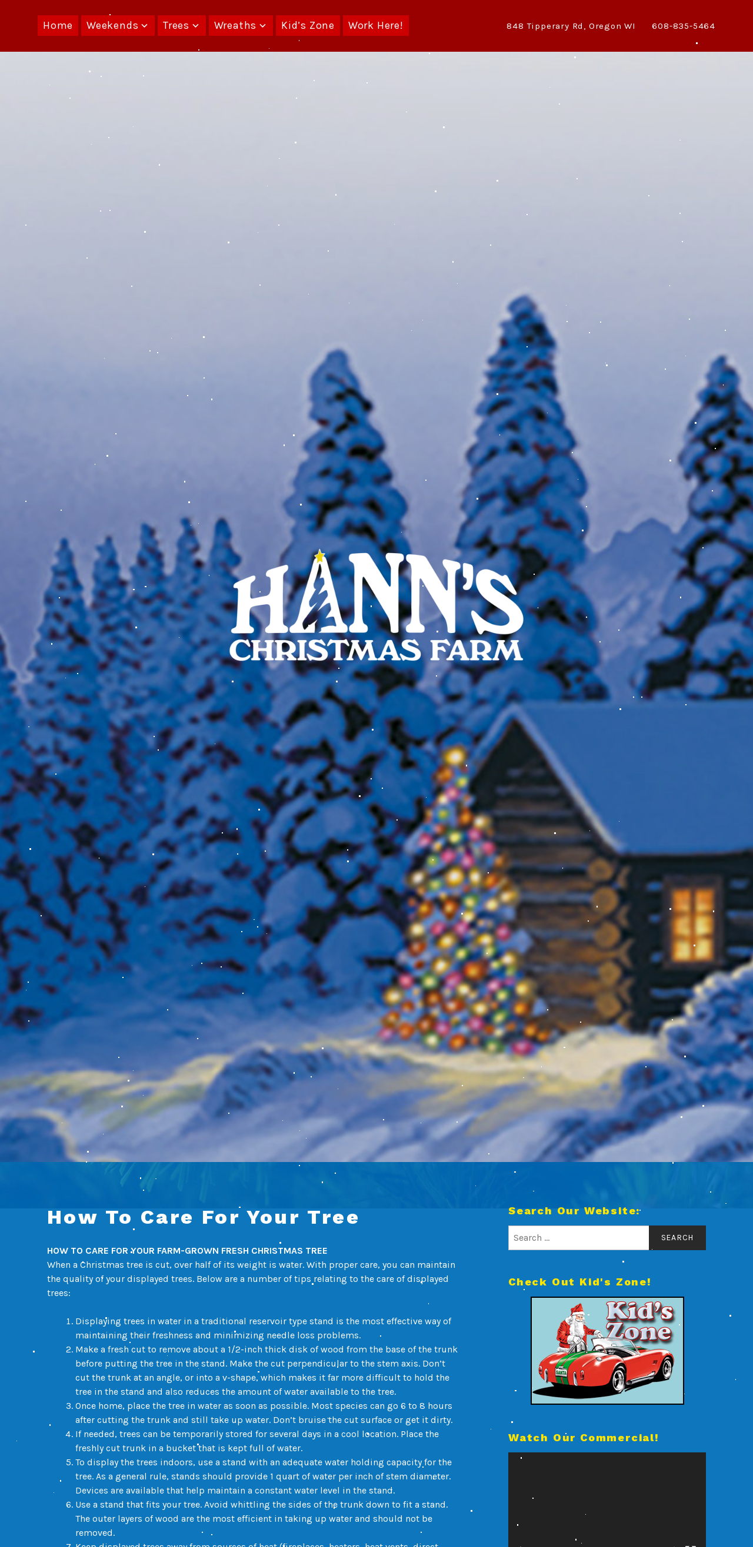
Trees (176, 25)
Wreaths (235, 25)
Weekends (112, 25)
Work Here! (376, 25)
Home (58, 25)
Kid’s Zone (308, 25)
